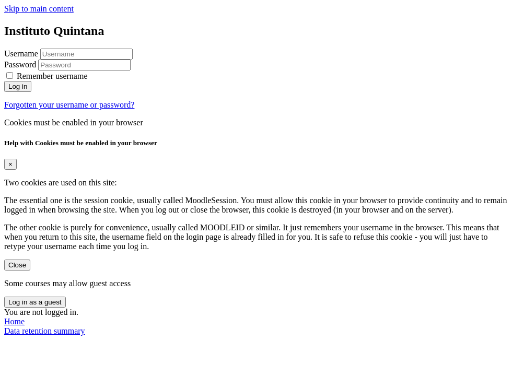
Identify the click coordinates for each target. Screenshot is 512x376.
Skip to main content (39, 8)
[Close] (10, 164)
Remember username (52, 76)
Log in (17, 86)
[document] (256, 205)
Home (14, 321)
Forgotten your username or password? (69, 104)
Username (22, 53)
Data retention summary (44, 330)
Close (17, 265)
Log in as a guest (35, 302)
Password (20, 64)
